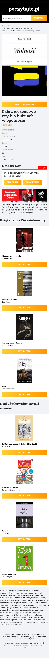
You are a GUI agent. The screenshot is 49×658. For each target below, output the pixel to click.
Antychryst (7, 531)
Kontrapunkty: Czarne (12, 343)
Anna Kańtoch (7, 345)
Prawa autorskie (37, 645)
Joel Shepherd (8, 389)
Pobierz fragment (24, 104)
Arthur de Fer (7, 258)
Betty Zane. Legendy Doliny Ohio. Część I (20, 444)
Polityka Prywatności (22, 645)
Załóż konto (32, 182)
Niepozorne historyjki (11, 256)
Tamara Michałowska (11, 490)
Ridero (4, 133)
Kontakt (24, 648)
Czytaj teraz (24, 264)
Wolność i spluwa (9, 299)
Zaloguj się (13, 182)
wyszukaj (39, 18)
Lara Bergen (7, 577)
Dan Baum (6, 302)
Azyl (4, 386)
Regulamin (8, 645)
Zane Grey (6, 446)
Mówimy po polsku (10, 487)
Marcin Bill (7, 124)
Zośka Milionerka (9, 574)
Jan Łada (6, 533)
